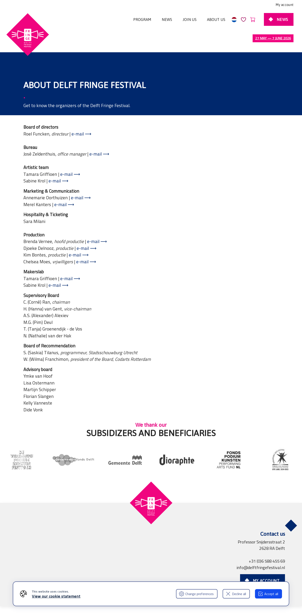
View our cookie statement (56, 596)
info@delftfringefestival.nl (261, 549)
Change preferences (196, 594)
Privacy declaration (77, 574)
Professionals (147, 574)
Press (125, 574)
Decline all (236, 594)
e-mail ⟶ (81, 116)
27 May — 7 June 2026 (273, 38)
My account (284, 5)
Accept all (268, 594)
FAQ (168, 574)
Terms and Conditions (36, 574)
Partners (108, 574)
